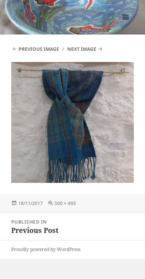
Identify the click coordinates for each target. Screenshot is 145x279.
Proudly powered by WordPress (45, 249)
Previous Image (39, 49)
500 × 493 (65, 203)
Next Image (81, 49)
